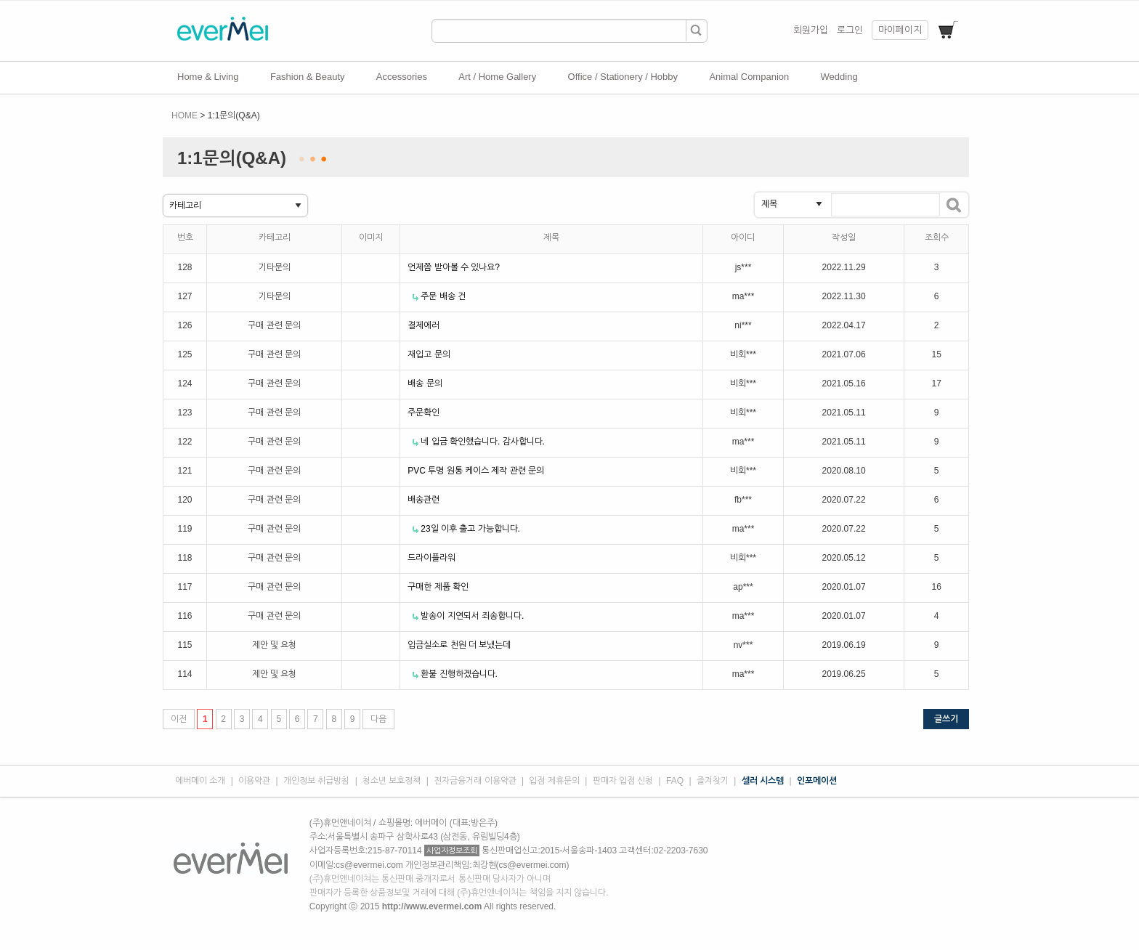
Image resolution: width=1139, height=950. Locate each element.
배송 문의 (425, 383)
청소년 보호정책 (391, 781)
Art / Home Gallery (497, 76)
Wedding (839, 76)
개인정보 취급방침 (316, 781)
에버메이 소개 (200, 781)
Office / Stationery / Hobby (623, 76)
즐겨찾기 (713, 781)
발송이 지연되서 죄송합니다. (472, 616)
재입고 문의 (429, 354)
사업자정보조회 (451, 850)
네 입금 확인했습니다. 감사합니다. (483, 442)
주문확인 (423, 412)
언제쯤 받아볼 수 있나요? (454, 267)
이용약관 (254, 781)
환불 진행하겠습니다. (459, 674)
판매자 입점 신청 (623, 781)
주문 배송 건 (443, 296)
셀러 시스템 (763, 781)
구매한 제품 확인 (438, 587)
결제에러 (423, 325)
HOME (184, 115)
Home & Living (208, 76)
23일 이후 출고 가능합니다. (470, 529)
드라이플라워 (431, 558)
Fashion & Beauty (307, 76)
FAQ (675, 781)
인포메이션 (817, 781)
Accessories (401, 76)
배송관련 (423, 500)
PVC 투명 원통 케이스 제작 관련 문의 (476, 471)
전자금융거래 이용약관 (475, 781)
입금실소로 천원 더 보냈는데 (459, 645)
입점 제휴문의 (554, 781)
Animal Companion (749, 76)
